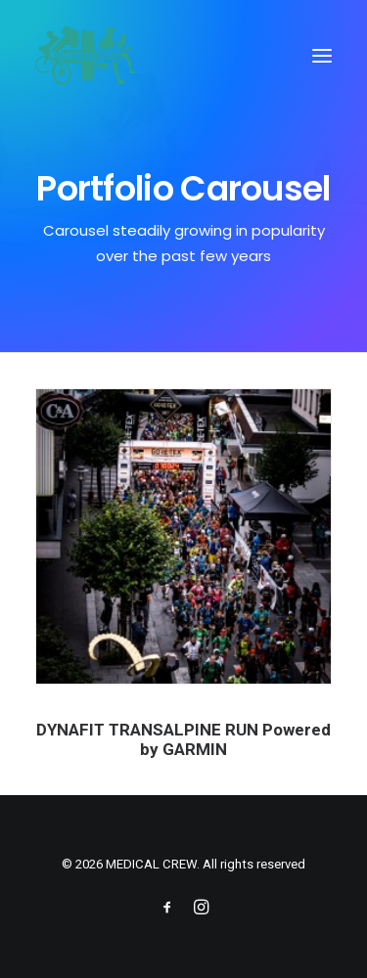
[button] (322, 55)
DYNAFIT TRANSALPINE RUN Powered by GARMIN (184, 739)
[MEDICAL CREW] (85, 55)
